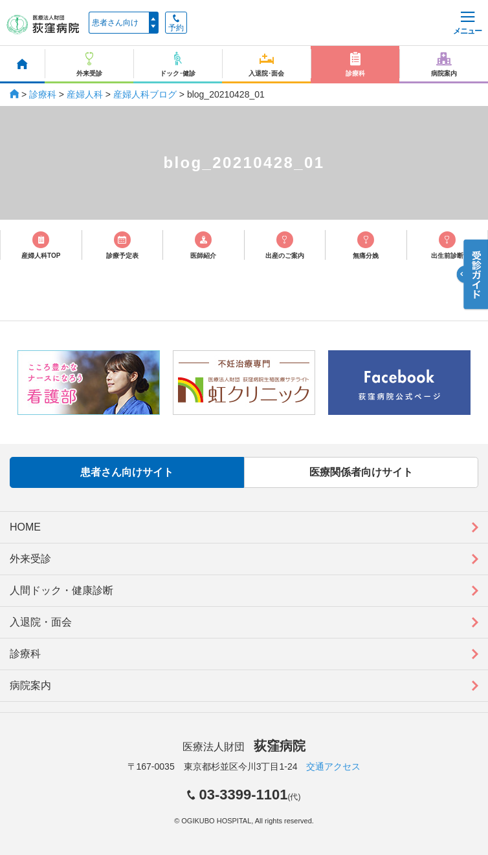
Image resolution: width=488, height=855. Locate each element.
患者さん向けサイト (126, 472)
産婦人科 (85, 94)
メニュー (467, 24)
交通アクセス (333, 766)
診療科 (42, 94)
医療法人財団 (244, 746)
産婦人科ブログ (145, 94)
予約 (176, 23)
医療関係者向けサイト (361, 472)
